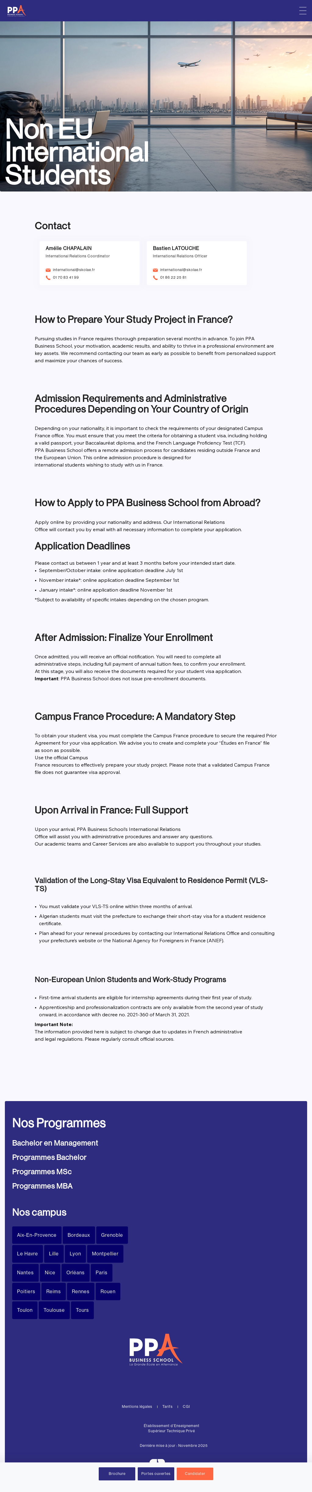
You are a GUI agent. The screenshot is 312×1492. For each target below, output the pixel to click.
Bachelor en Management (55, 1143)
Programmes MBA (42, 1186)
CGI (186, 1406)
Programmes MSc (42, 1172)
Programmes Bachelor (49, 1157)
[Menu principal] (303, 11)
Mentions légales (137, 1406)
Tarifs (167, 1406)
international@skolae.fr (74, 270)
